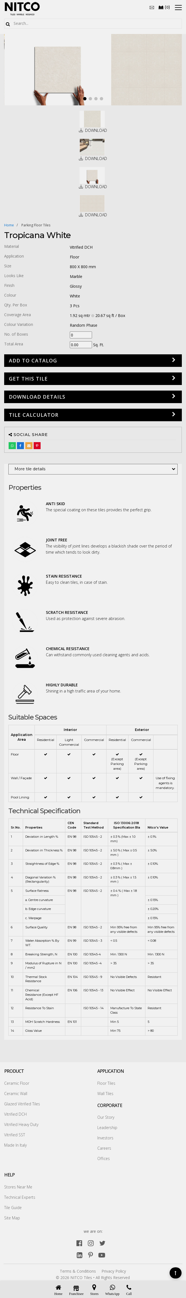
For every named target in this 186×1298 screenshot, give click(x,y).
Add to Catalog (33, 360)
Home (9, 225)
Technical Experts (19, 1197)
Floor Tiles (106, 1083)
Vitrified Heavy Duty (21, 1124)
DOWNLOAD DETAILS (37, 396)
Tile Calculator (33, 414)
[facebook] (79, 1243)
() (164, 7)
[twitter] (102, 1243)
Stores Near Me (18, 1187)
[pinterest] (90, 1255)
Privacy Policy (113, 1271)
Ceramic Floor (16, 1083)
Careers (104, 1148)
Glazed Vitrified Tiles (22, 1103)
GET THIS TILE (28, 378)
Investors (105, 1137)
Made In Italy (15, 1145)
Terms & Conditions (78, 1271)
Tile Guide (13, 1207)
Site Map (12, 1217)
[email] (152, 7)
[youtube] (101, 1255)
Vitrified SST (14, 1134)
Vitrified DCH (15, 1114)
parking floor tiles (35, 225)
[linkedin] (80, 1255)
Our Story (105, 1117)
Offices (103, 1158)
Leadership (107, 1127)
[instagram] (91, 1243)
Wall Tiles (105, 1093)
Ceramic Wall (15, 1093)
